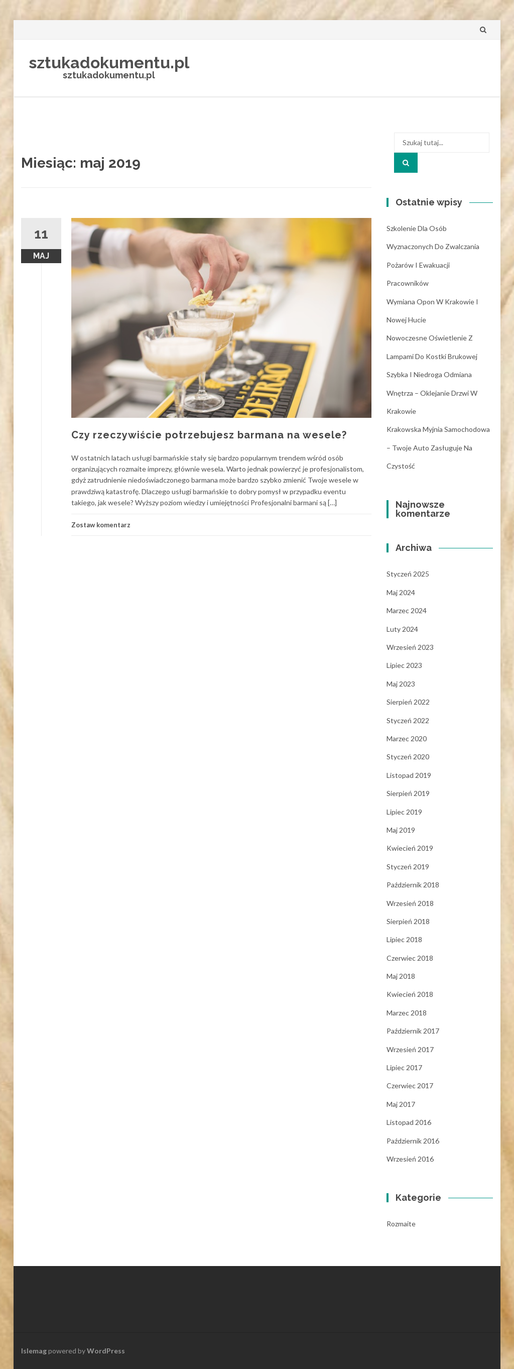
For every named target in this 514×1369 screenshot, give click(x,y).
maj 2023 (401, 683)
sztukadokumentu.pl (109, 62)
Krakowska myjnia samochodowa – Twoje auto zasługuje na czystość (438, 447)
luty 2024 (402, 629)
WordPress (106, 1350)
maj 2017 (401, 1104)
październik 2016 (413, 1140)
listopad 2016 (409, 1122)
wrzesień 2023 (410, 647)
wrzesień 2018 (410, 903)
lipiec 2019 (404, 812)
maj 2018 (401, 976)
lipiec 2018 (404, 939)
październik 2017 (413, 1030)
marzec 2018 (407, 1012)
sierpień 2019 (408, 793)
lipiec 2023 (404, 665)
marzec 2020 (407, 738)
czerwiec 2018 (410, 958)
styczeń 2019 (408, 866)
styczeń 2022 (408, 720)
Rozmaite (401, 1223)
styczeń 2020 (408, 756)
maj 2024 (401, 592)
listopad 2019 (409, 775)
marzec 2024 (407, 610)
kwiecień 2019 (410, 848)
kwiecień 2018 (410, 994)
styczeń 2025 (408, 573)
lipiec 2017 (404, 1067)
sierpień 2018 (408, 921)
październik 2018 (413, 884)
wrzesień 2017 (410, 1049)
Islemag (34, 1350)
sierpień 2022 (408, 702)
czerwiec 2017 (410, 1085)
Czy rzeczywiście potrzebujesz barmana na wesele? (209, 435)
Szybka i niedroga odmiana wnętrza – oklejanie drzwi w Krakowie (432, 392)
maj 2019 (401, 830)
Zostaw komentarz (101, 525)
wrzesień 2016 (410, 1159)
